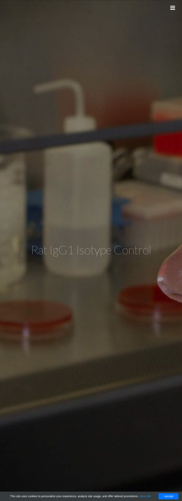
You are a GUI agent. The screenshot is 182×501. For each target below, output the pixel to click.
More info (145, 496)
